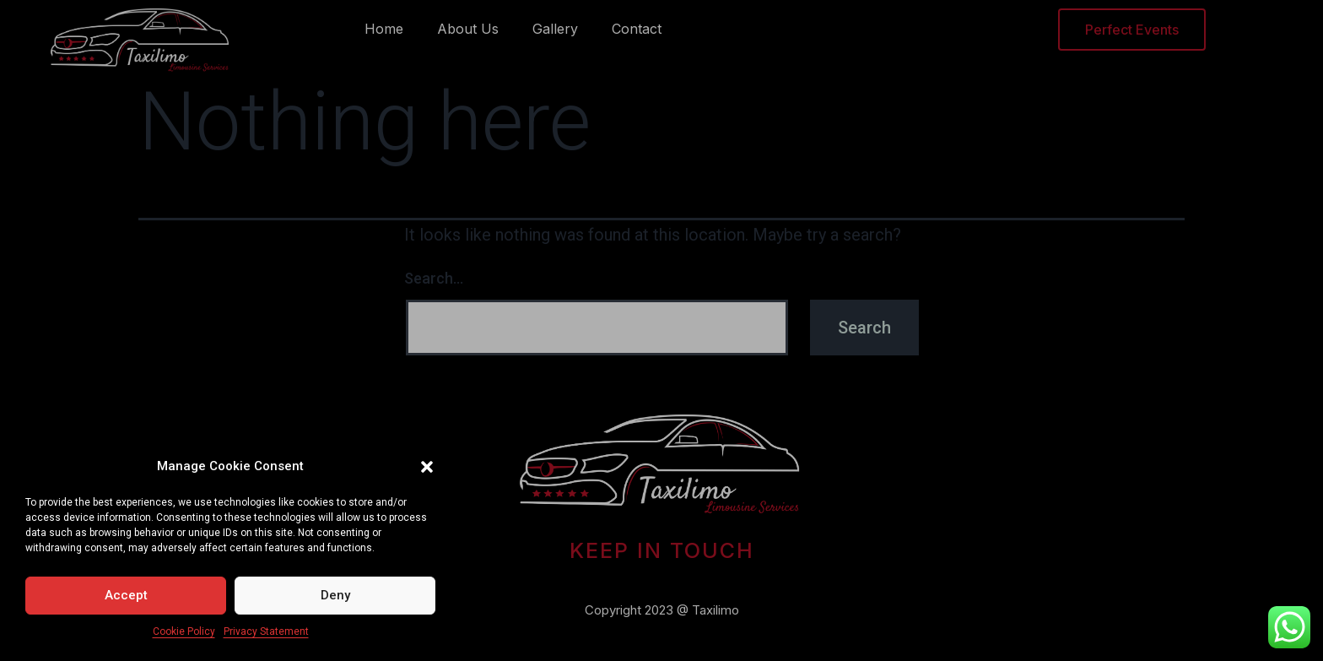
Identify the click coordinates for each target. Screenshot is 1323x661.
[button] (426, 466)
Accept (126, 595)
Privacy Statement (266, 631)
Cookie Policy (184, 631)
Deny (335, 595)
